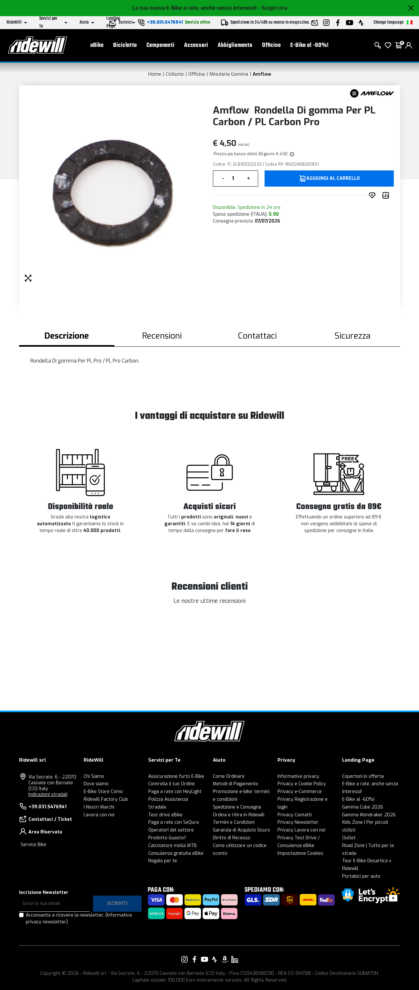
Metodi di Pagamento (235, 784)
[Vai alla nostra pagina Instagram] (184, 959)
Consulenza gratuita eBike (176, 853)
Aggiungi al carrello (333, 178)
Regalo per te (162, 861)
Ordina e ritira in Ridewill (239, 815)
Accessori (196, 45)
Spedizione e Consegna (237, 807)
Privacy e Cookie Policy (302, 784)
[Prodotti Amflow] (372, 93)
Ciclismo (175, 74)
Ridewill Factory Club (106, 799)
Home (154, 74)
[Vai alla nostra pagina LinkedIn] (234, 959)
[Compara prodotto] (387, 195)
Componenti (160, 45)
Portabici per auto (361, 876)
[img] (291, 154)
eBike (96, 45)
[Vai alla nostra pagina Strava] (214, 959)
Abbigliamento (235, 45)
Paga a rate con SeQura (173, 822)
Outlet (349, 838)
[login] (409, 45)
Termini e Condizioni (234, 822)
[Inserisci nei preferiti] (373, 195)
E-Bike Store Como (103, 792)
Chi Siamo (94, 776)
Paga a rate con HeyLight (175, 792)
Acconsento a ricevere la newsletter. (79, 918)
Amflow (262, 74)
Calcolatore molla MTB (172, 846)
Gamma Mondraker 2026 (369, 815)
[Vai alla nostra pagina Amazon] (224, 959)
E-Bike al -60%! (309, 45)
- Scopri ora (272, 8)
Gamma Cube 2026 (362, 807)
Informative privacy (298, 776)
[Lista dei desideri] (388, 45)
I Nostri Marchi (99, 807)
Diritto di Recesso (231, 838)
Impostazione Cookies (300, 853)
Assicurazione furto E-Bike (176, 776)
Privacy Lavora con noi (301, 830)
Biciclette (125, 45)
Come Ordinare (229, 776)
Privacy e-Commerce (300, 792)
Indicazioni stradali (48, 794)
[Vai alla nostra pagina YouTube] (204, 959)
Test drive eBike (165, 815)
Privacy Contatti (295, 815)
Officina (271, 45)
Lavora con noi (99, 815)
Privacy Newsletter (298, 822)
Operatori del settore (171, 830)
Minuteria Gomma (228, 74)
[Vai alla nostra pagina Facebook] (194, 959)
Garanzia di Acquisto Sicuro (241, 830)
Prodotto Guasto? (167, 838)
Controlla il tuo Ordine (171, 784)
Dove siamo (96, 784)
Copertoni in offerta (363, 776)
